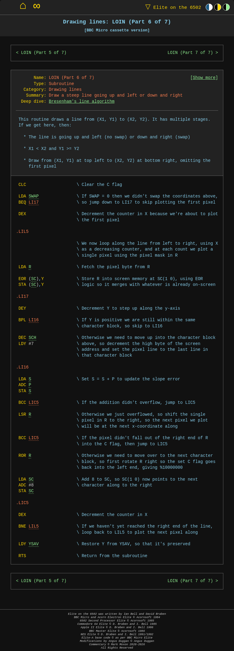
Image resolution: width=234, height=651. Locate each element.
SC (33, 279)
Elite (172, 7)
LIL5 (34, 526)
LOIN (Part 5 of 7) (43, 53)
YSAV (34, 544)
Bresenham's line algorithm (81, 102)
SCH (32, 338)
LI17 (34, 202)
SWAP (34, 196)
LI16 (34, 320)
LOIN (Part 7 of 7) (190, 53)
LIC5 (34, 403)
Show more (204, 78)
